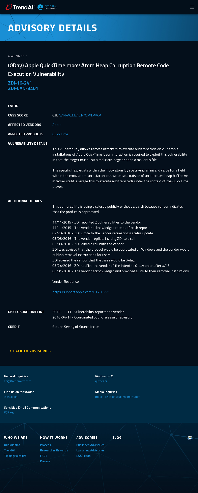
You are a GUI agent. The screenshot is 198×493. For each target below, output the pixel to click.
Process (45, 445)
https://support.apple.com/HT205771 (81, 292)
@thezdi (101, 381)
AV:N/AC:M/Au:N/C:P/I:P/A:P (80, 115)
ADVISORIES (87, 437)
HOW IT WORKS (54, 437)
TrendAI (9, 450)
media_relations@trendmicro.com (117, 396)
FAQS (43, 455)
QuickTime (60, 134)
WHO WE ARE (16, 437)
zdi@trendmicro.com (17, 381)
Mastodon (11, 396)
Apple (56, 124)
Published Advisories (90, 445)
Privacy (45, 461)
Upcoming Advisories (90, 450)
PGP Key (9, 412)
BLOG (117, 437)
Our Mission (12, 445)
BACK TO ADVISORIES (32, 351)
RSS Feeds (83, 455)
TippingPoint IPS (15, 455)
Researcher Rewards (54, 450)
